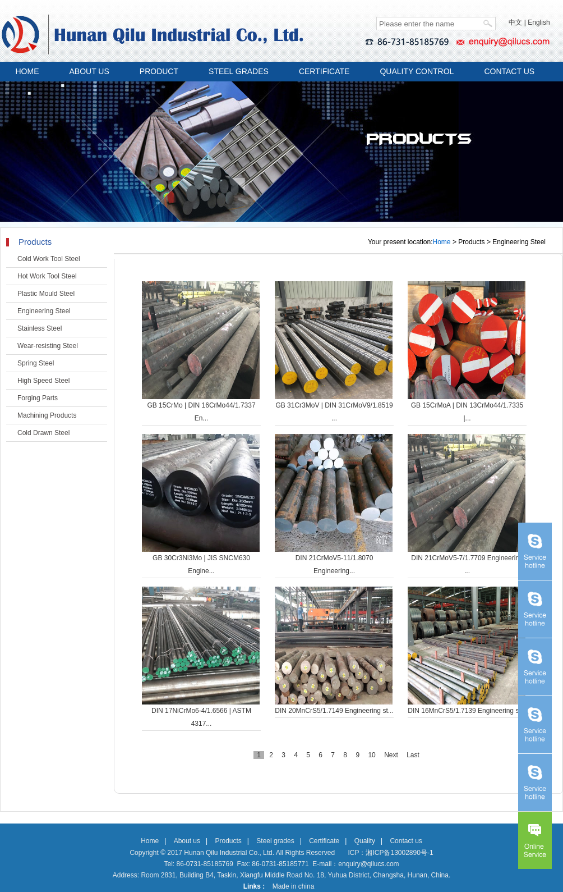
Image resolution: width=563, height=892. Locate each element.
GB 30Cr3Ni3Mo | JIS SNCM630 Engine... (201, 564)
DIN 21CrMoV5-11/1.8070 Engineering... (334, 564)
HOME (27, 71)
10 (371, 755)
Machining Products (46, 415)
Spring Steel (35, 363)
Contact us (406, 841)
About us (187, 841)
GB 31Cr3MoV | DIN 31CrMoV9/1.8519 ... (334, 411)
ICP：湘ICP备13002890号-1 (390, 853)
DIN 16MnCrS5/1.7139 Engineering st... (467, 711)
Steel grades (275, 841)
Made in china (294, 886)
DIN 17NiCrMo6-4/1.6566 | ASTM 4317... (201, 717)
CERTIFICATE (324, 71)
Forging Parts (37, 398)
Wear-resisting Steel (47, 346)
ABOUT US (89, 71)
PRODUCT (159, 71)
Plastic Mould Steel (46, 294)
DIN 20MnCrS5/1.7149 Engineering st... (334, 711)
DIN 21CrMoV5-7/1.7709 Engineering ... (467, 564)
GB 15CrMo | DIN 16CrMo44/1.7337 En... (201, 411)
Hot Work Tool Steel (47, 276)
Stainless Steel (39, 328)
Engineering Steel (44, 311)
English (539, 22)
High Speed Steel (43, 381)
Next (391, 755)
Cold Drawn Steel (43, 433)
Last (413, 755)
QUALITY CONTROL (417, 71)
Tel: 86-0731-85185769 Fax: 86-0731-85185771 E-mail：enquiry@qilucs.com (281, 864)
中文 (515, 22)
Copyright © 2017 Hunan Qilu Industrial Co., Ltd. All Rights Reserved (232, 853)
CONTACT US (509, 71)
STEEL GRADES (239, 71)
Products (228, 841)
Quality (364, 841)
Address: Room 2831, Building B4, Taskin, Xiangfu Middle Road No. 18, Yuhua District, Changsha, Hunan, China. (282, 875)
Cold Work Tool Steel (48, 259)
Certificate (324, 841)
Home (442, 242)
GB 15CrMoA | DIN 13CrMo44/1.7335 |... (467, 411)
